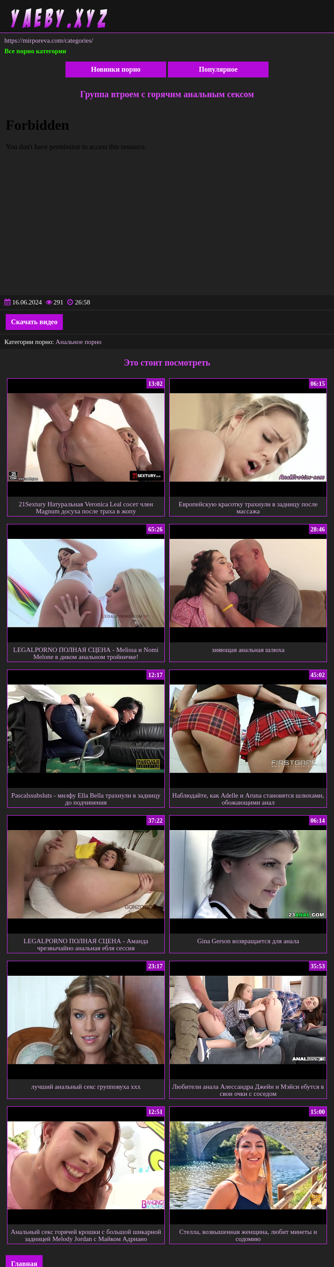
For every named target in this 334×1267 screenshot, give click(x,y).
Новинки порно (116, 69)
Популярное (218, 69)
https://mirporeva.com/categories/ (48, 40)
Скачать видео (34, 322)
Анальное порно (78, 341)
